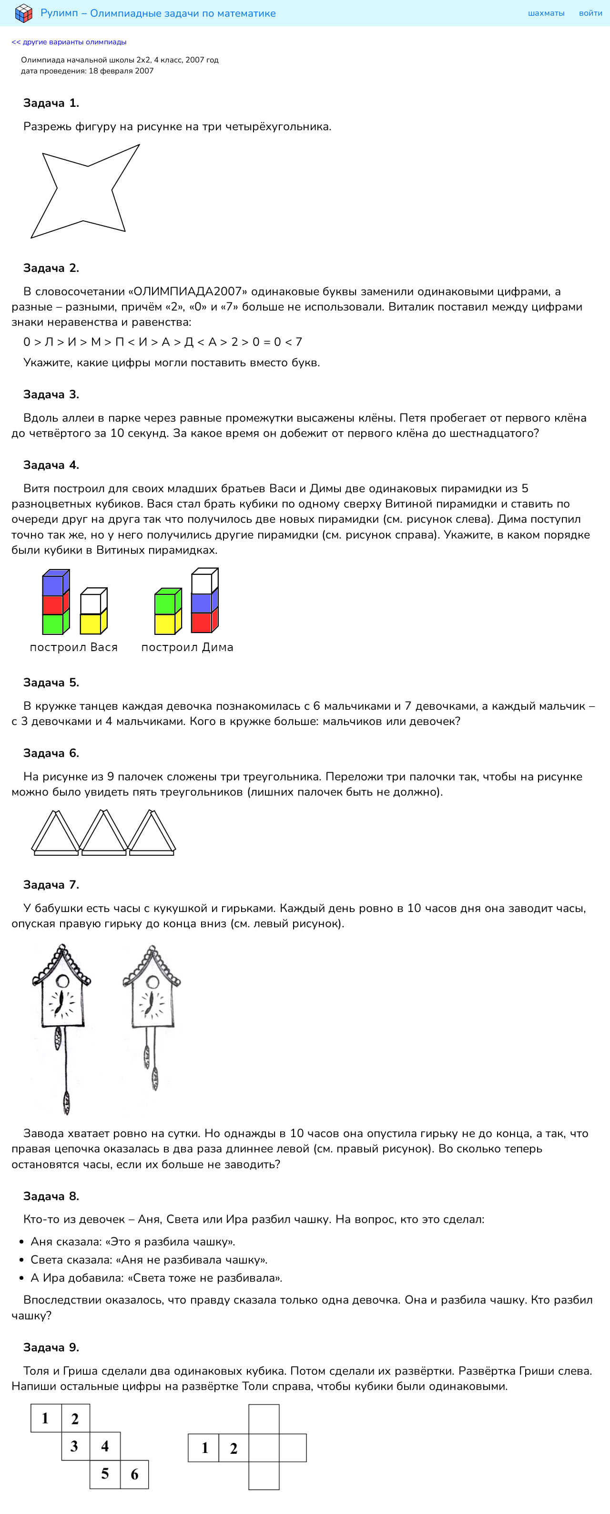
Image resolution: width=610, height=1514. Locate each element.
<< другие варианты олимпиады (69, 42)
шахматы (546, 13)
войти (591, 13)
